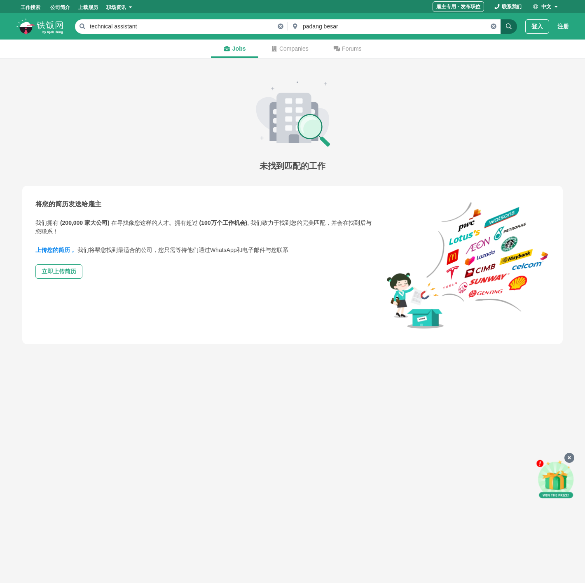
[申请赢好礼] (555, 479)
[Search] (509, 26)
